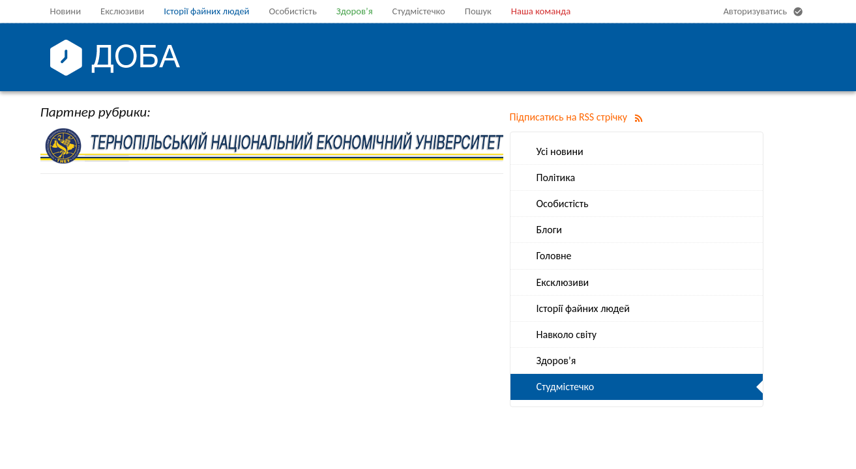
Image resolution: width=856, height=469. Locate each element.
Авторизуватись (764, 12)
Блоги (549, 229)
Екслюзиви (122, 11)
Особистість (292, 11)
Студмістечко (418, 11)
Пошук (478, 11)
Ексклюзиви (563, 282)
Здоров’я (354, 11)
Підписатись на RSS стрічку (579, 117)
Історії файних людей (206, 11)
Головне (554, 255)
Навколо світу (567, 334)
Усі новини (560, 151)
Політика (556, 177)
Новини (65, 11)
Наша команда (540, 11)
